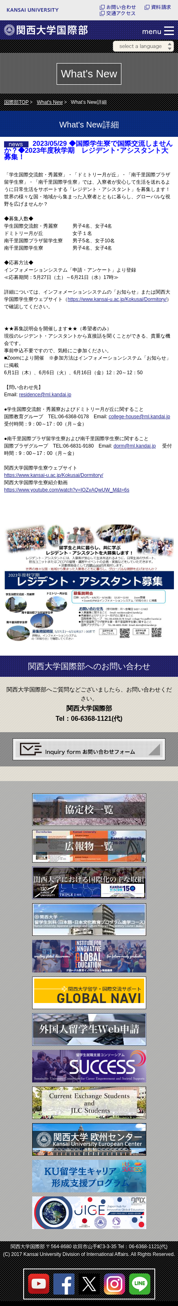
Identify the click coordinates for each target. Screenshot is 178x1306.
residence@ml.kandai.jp (45, 394)
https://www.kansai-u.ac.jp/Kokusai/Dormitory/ (117, 299)
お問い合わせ (121, 7)
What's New (50, 102)
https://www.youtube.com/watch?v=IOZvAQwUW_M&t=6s (66, 490)
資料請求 (161, 7)
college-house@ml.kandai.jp (139, 416)
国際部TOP (16, 102)
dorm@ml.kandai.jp (135, 446)
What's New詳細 (89, 102)
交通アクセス (121, 13)
